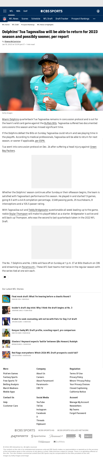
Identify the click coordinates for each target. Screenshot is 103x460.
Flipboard (40, 424)
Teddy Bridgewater (38, 209)
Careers (40, 377)
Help (5, 402)
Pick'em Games (10, 373)
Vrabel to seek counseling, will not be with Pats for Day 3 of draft (44, 319)
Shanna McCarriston (13, 41)
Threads (40, 420)
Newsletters (75, 406)
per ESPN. (40, 140)
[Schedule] (36, 18)
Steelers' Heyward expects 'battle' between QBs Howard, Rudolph (45, 341)
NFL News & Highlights (45, 25)
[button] (94, 18)
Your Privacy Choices (80, 384)
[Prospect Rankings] (80, 18)
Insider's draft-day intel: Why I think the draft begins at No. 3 (42, 307)
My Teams (74, 409)
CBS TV (39, 388)
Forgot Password (78, 413)
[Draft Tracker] (62, 18)
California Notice (78, 391)
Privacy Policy (76, 377)
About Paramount (45, 380)
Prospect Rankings (28, 25)
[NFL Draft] (48, 18)
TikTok (39, 406)
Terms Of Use (76, 373)
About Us (40, 373)
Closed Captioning (78, 388)
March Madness (10, 388)
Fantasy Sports (10, 377)
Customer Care (10, 406)
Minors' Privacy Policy (80, 380)
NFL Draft (15, 25)
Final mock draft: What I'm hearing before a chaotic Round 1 (41, 296)
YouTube (40, 402)
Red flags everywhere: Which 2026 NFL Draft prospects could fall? (45, 352)
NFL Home (6, 25)
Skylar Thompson (18, 213)
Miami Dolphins (10, 119)
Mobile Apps (9, 391)
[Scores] (25, 18)
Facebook (41, 413)
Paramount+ (28, 266)
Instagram (41, 409)
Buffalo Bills (50, 123)
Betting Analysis (11, 384)
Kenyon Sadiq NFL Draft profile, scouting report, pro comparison (44, 330)
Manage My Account (79, 402)
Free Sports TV (10, 380)
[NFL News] (14, 18)
